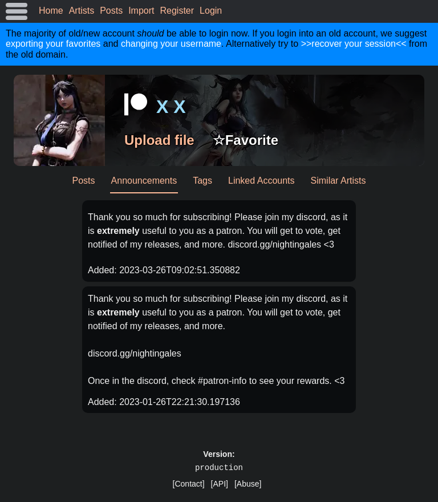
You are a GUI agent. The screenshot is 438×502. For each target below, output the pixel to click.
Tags (202, 180)
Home (51, 10)
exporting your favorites (53, 43)
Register (177, 10)
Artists (81, 10)
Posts (111, 10)
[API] (219, 483)
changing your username (171, 43)
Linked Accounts (261, 180)
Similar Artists (338, 180)
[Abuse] (247, 483)
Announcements (144, 180)
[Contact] (189, 483)
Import (141, 10)
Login (211, 10)
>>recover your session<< (354, 43)
